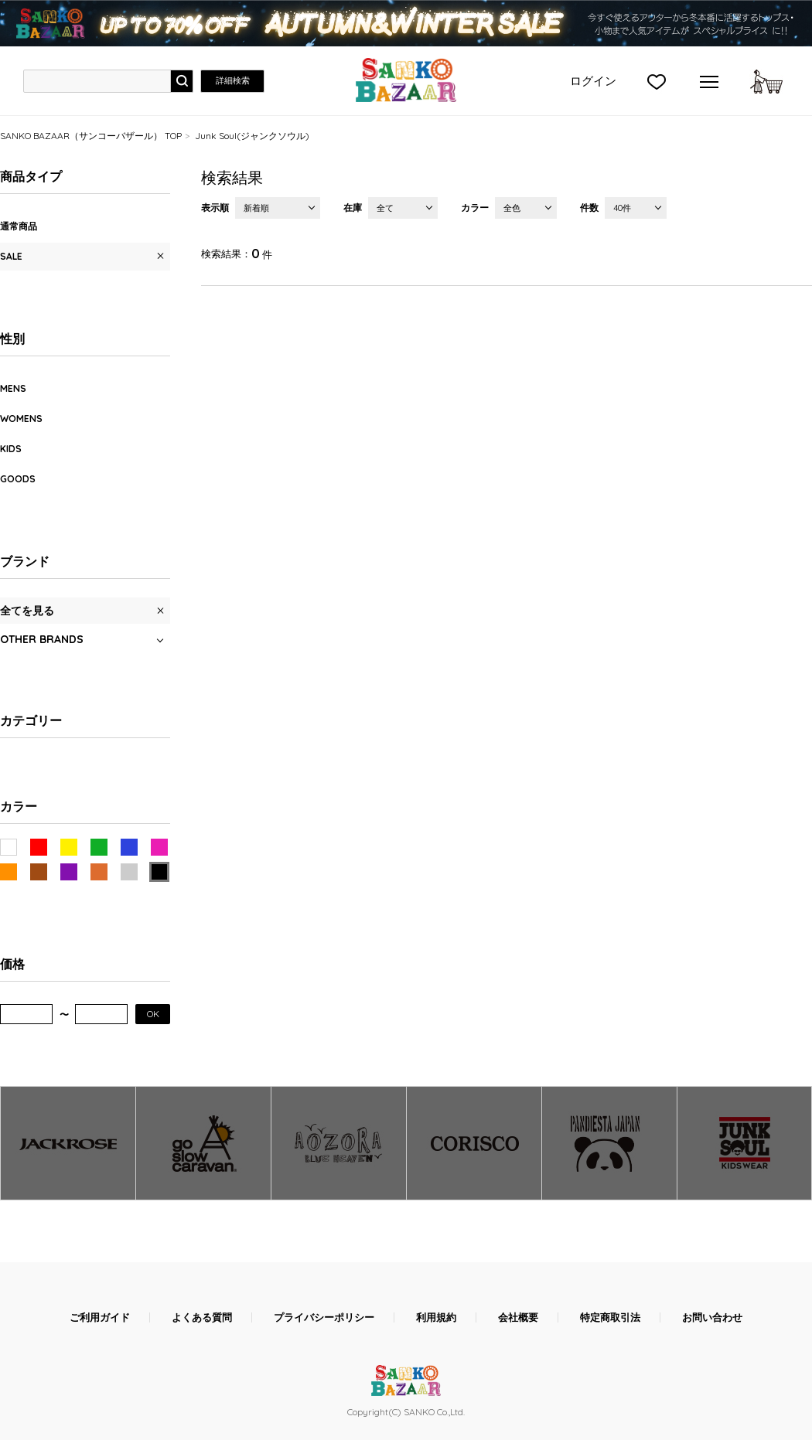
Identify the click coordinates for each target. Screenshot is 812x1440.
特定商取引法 (610, 1317)
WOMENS (21, 418)
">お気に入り (656, 81)
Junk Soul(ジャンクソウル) (252, 135)
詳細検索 (233, 80)
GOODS (18, 479)
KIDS (11, 448)
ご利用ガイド (100, 1317)
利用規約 (436, 1317)
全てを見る (27, 611)
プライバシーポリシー (324, 1317)
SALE (11, 256)
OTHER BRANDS (42, 639)
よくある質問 (202, 1317)
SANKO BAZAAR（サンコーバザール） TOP (91, 135)
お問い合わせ (712, 1317)
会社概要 (518, 1317)
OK (153, 1014)
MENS (13, 388)
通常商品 (18, 226)
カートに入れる (766, 81)
